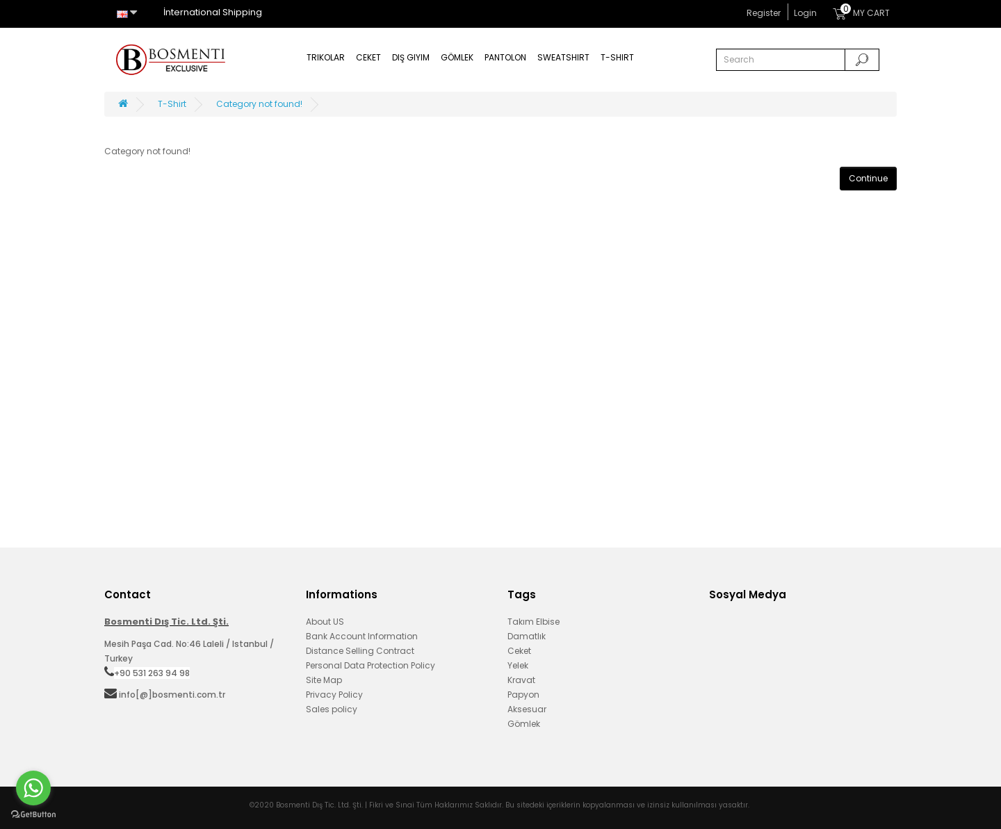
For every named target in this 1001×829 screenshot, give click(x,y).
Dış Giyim (411, 57)
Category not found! (259, 104)
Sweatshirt (563, 57)
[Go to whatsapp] (33, 788)
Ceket (368, 57)
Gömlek (457, 57)
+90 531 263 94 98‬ (152, 673)
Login (805, 13)
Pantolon (505, 57)
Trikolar (326, 57)
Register (764, 13)
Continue (868, 178)
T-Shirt (617, 57)
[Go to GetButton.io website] (33, 814)
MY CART (861, 11)
